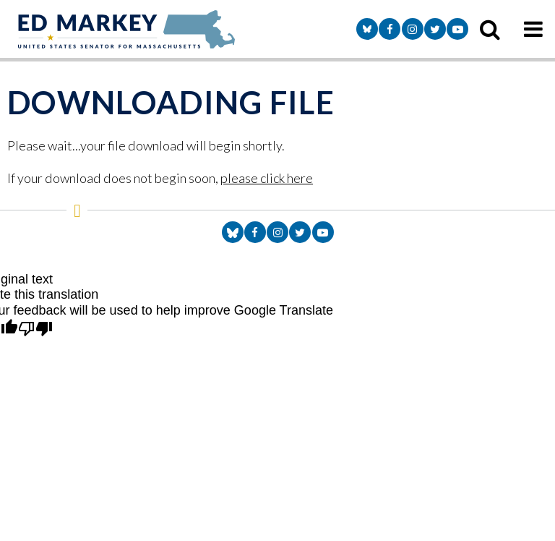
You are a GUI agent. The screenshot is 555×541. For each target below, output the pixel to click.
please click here (266, 178)
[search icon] (490, 29)
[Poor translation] (35, 330)
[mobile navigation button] (533, 29)
